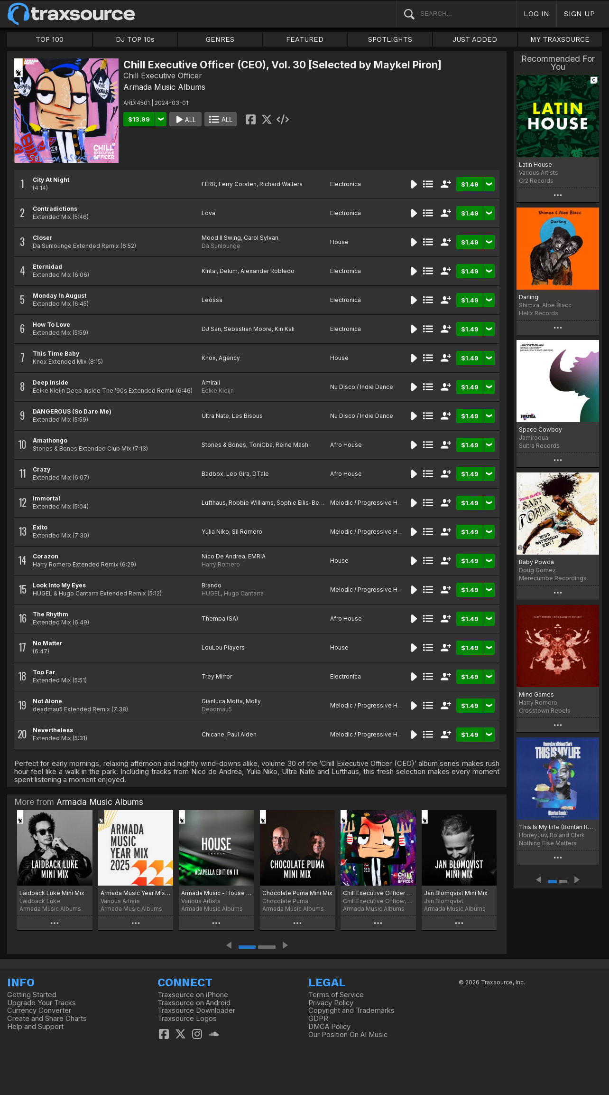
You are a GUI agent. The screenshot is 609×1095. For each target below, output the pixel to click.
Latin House (535, 164)
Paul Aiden (242, 734)
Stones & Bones (224, 444)
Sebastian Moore (248, 328)
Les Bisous (247, 415)
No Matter (48, 643)
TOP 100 (50, 39)
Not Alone (47, 701)
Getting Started (31, 995)
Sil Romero (247, 531)
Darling (528, 297)
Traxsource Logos (187, 1018)
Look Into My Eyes (59, 585)
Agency (229, 357)
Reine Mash (292, 444)
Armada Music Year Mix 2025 (136, 893)
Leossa (212, 299)
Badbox (212, 473)
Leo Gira (237, 473)
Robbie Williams (251, 502)
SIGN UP (579, 13)
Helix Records (538, 313)
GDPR (318, 1018)
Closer (43, 237)
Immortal (46, 498)
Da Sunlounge (221, 245)
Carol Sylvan (261, 237)
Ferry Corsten (238, 184)
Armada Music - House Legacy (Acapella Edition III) (216, 893)
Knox (209, 357)
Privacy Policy (330, 1003)
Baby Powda (536, 562)
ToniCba (261, 444)
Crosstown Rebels (545, 710)
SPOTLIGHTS (390, 39)
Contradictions (55, 208)
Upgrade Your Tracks (41, 1003)
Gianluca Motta (222, 701)
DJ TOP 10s (135, 39)
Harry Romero (221, 564)
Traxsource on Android (194, 1003)
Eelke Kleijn (218, 390)
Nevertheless (53, 730)
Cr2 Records (536, 180)
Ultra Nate (215, 415)
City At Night (51, 179)
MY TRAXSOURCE (560, 39)
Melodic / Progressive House (371, 502)
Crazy (41, 469)
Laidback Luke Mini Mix (51, 893)
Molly (253, 701)
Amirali (211, 382)
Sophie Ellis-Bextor (303, 502)
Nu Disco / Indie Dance (361, 386)
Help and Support (35, 1026)
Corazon (45, 556)
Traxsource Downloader (196, 1010)
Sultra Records (539, 445)
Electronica (345, 184)
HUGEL (211, 593)
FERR (209, 184)
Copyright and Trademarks (351, 1010)
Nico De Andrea (223, 556)
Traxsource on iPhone (192, 995)
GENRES (220, 39)
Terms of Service (336, 995)
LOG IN (536, 13)
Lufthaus (214, 502)
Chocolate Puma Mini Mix (297, 893)
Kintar (209, 270)
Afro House (346, 444)
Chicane (213, 734)
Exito (40, 527)
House (339, 241)
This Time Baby (56, 353)
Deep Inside (50, 382)
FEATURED (304, 39)
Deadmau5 (217, 709)
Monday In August (59, 295)
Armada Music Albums (164, 87)
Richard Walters (281, 184)
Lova (208, 213)
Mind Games (536, 694)
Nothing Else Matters (548, 843)
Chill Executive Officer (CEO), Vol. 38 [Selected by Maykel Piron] (378, 893)
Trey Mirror (217, 676)
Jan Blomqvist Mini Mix (456, 893)
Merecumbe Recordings (553, 578)
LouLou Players (223, 647)
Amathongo (50, 440)
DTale (260, 473)
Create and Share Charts (47, 1018)
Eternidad (47, 266)
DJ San (211, 328)
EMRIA (257, 556)
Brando (211, 585)
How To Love (51, 324)
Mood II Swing (221, 237)
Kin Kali (285, 328)
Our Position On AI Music (348, 1034)
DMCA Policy (329, 1026)
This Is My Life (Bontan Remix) (558, 827)
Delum (229, 270)
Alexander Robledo (267, 270)
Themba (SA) (220, 618)
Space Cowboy (540, 429)
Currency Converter (39, 1010)
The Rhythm (50, 614)
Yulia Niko (215, 531)
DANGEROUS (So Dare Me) (72, 411)
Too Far (44, 672)
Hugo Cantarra (244, 593)
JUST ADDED (474, 39)
